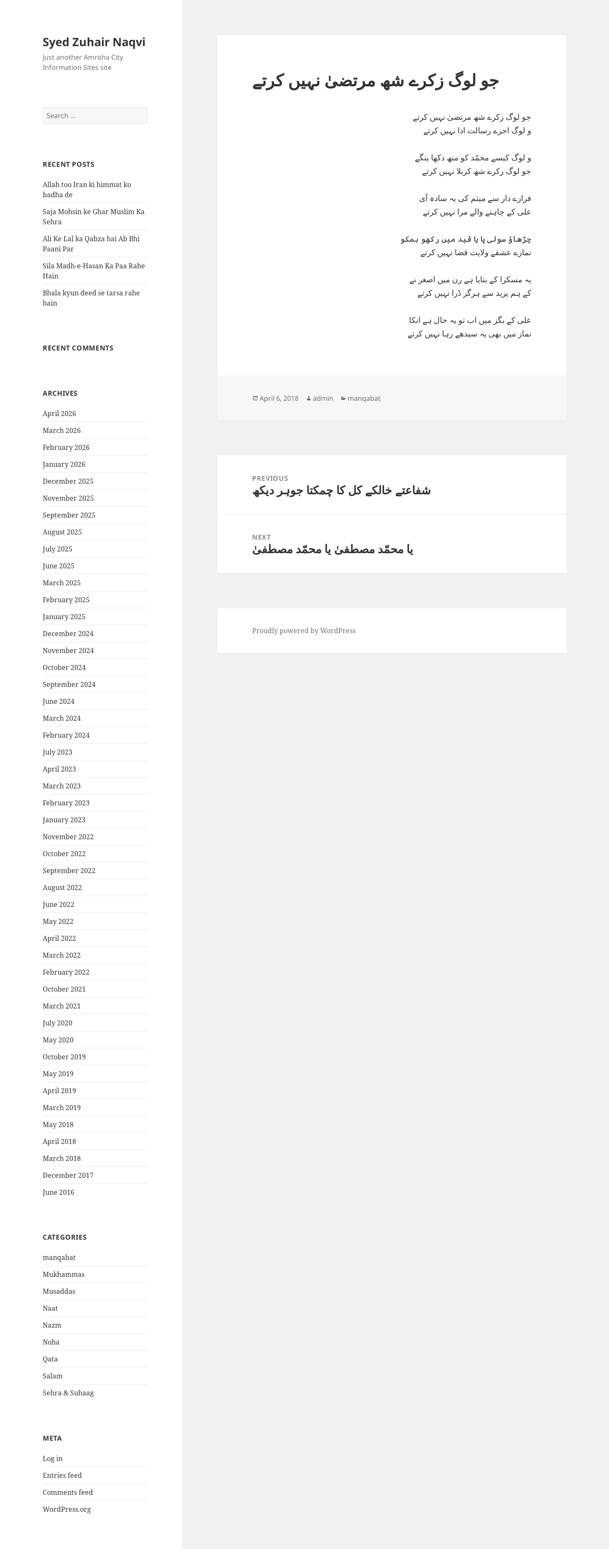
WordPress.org (67, 1509)
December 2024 (68, 633)
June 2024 (58, 701)
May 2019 (58, 1073)
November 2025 (68, 498)
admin (323, 398)
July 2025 (57, 549)
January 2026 (64, 464)
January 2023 (64, 819)
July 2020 (57, 1023)
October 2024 (64, 667)
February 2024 (66, 735)
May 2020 (58, 1040)
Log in (53, 1458)
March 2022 (62, 955)
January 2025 (64, 616)
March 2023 (62, 786)
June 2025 (58, 566)
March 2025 (62, 582)
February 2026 (66, 447)
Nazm (52, 1325)
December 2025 (68, 481)
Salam (53, 1376)
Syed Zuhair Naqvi (94, 42)
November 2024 (68, 650)
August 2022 (62, 887)
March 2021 (62, 1006)
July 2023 (57, 752)
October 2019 (64, 1056)
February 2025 (66, 599)
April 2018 (59, 1141)
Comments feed (68, 1492)
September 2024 (69, 684)
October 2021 (64, 989)
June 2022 (58, 904)
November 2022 (68, 836)
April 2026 (59, 413)
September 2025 (69, 515)
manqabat (59, 1257)
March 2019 (62, 1107)
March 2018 (62, 1158)
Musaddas (59, 1291)
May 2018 (58, 1124)
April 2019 (59, 1090)
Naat (50, 1308)
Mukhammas (64, 1274)
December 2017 (68, 1175)
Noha (51, 1342)
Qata (50, 1359)
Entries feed (62, 1475)
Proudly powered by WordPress (304, 630)
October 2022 (64, 853)
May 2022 (58, 921)
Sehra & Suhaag (68, 1392)
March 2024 (62, 718)
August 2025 (62, 532)
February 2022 (66, 972)
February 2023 (66, 803)
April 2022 (59, 938)
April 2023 (59, 769)
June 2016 (58, 1192)
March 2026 (62, 430)
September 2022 (69, 870)
